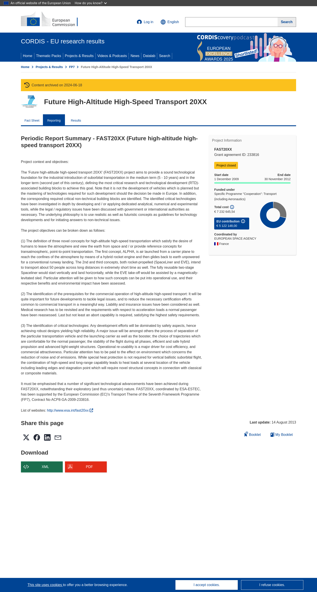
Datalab (149, 56)
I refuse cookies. (272, 585)
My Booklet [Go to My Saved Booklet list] (282, 435)
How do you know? (91, 3)
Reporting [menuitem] (54, 120)
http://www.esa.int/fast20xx (70, 410)
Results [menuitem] (76, 120)
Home (27, 56)
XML (45, 467)
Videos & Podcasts (112, 56)
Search (164, 56)
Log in (145, 22)
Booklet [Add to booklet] (253, 434)
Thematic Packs (48, 56)
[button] (169, 22)
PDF (89, 467)
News (135, 56)
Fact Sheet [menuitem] (31, 120)
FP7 (72, 67)
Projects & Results (79, 56)
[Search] (287, 22)
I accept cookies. (207, 585)
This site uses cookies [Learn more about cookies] (45, 585)
